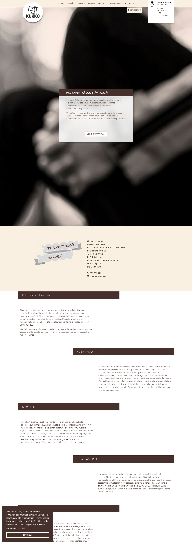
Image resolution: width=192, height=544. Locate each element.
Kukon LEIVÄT (30, 406)
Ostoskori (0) (134, 10)
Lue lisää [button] (22, 528)
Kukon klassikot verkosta (36, 295)
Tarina (131, 3)
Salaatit (61, 3)
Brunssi (91, 3)
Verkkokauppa (117, 3)
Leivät (71, 3)
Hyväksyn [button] (27, 535)
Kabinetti (102, 3)
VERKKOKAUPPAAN (96, 134)
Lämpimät (81, 3)
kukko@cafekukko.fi (99, 276)
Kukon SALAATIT (87, 351)
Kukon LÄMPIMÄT (88, 459)
